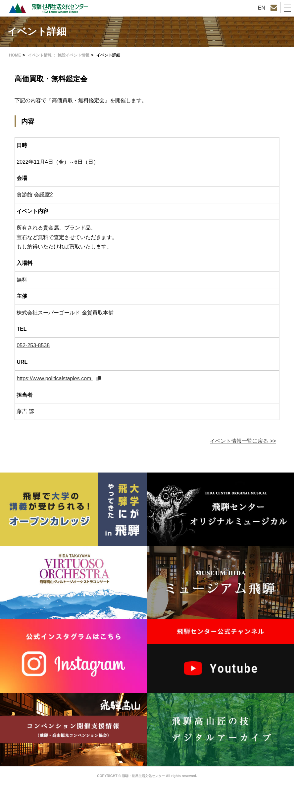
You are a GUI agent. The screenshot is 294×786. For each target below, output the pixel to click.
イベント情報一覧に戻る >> (243, 441)
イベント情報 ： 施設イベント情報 (59, 55)
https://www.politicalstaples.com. (54, 378)
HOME (15, 55)
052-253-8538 (33, 345)
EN (261, 8)
